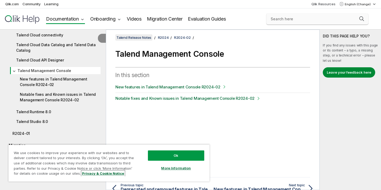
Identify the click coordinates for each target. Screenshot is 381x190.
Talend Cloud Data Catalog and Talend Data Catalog (56, 47)
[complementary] (350, 110)
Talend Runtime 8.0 (33, 112)
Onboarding (103, 19)
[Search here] (317, 19)
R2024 (163, 37)
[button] (362, 18)
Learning (51, 4)
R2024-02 (182, 37)
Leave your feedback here (349, 72)
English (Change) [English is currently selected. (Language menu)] (358, 4)
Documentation (62, 19)
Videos (134, 19)
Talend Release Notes (133, 37)
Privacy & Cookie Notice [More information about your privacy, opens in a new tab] (103, 173)
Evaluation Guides (207, 19)
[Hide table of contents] (102, 38)
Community (31, 4)
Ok (176, 155)
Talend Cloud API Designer (40, 60)
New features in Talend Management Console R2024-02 (53, 82)
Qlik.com (12, 4)
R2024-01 (21, 133)
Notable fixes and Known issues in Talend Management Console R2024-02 (58, 97)
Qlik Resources (323, 4)
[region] (109, 163)
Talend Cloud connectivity (39, 35)
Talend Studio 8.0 (32, 121)
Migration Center (165, 19)
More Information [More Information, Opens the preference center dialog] (176, 168)
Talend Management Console (44, 70)
